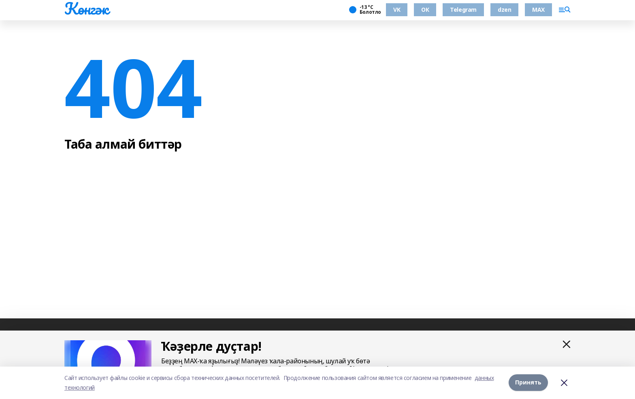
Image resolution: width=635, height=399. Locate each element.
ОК (425, 9)
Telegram (463, 9)
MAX (538, 9)
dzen (504, 9)
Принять (528, 382)
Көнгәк (86, 8)
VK (396, 9)
